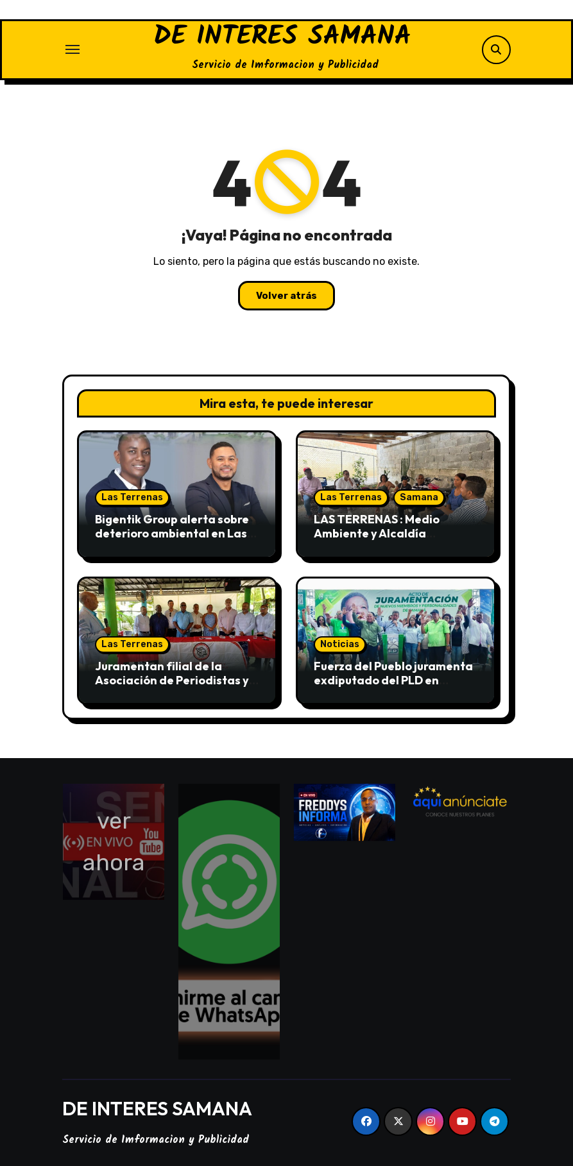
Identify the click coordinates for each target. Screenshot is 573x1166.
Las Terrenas (132, 497)
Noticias (339, 644)
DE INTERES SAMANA (282, 36)
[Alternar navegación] (72, 49)
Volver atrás (286, 295)
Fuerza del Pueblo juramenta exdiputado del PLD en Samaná (393, 680)
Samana (419, 497)
